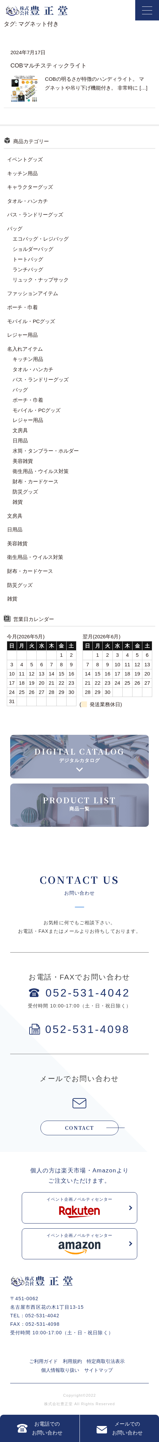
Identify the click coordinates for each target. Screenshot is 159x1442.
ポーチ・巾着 (22, 307)
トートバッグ (28, 259)
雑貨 (18, 502)
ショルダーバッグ (33, 249)
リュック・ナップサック (41, 280)
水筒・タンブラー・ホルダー (46, 451)
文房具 (20, 430)
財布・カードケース (35, 481)
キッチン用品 (22, 173)
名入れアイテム (25, 349)
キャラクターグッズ (30, 187)
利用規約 (72, 1361)
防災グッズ (25, 492)
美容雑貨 (23, 461)
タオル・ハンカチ (27, 201)
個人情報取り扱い (60, 1370)
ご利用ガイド (43, 1361)
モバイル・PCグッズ (31, 321)
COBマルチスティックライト (49, 65)
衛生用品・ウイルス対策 (41, 471)
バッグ (14, 228)
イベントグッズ (25, 159)
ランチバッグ (28, 269)
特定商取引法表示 (106, 1361)
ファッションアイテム (32, 293)
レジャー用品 (22, 335)
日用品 (20, 440)
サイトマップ (98, 1370)
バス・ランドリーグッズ (35, 214)
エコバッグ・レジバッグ (41, 239)
